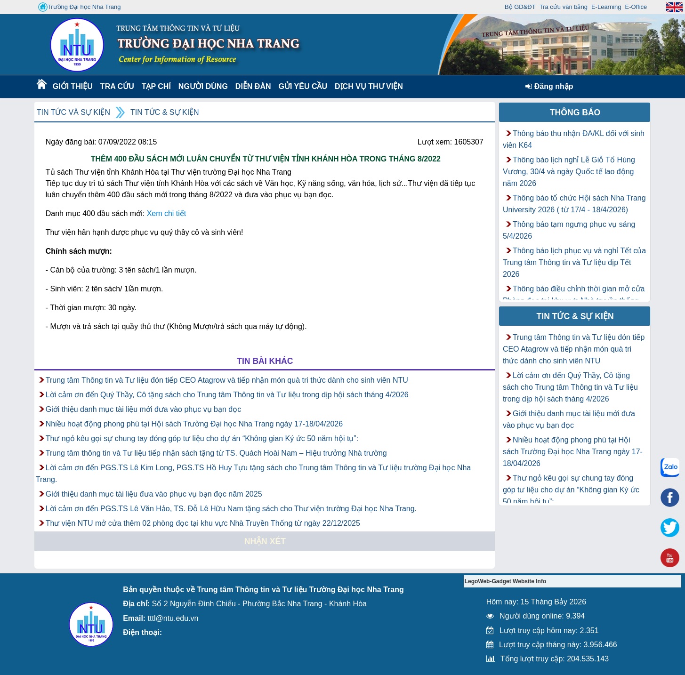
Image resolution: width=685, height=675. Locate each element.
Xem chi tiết (166, 213)
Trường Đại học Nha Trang (79, 7)
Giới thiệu (72, 86)
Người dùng (202, 86)
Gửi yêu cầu (303, 86)
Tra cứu (117, 86)
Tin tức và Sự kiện (73, 112)
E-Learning (606, 6)
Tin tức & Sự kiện (164, 112)
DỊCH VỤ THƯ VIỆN (367, 86)
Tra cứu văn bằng (564, 6)
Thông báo (575, 112)
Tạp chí (156, 86)
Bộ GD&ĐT (520, 6)
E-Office (636, 6)
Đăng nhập (549, 86)
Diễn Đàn (253, 86)
